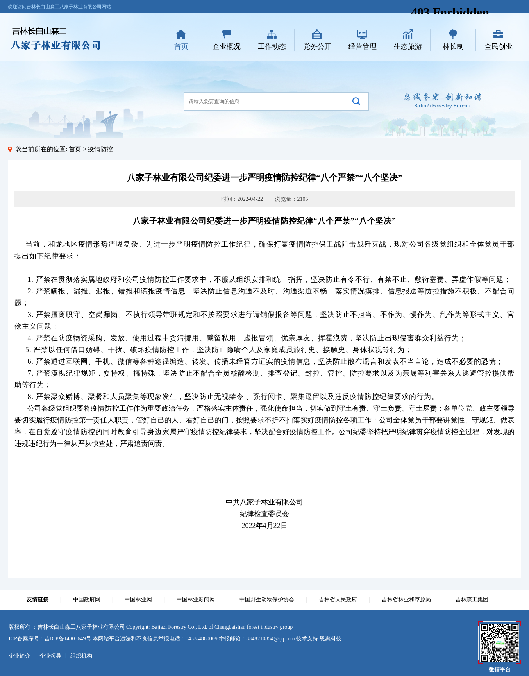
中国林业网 (138, 600)
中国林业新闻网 (196, 600)
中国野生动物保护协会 (266, 600)
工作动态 (272, 46)
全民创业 (498, 46)
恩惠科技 (330, 639)
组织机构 (81, 656)
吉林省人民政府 (338, 600)
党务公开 (317, 46)
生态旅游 (408, 46)
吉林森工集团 (472, 600)
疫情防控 (100, 149)
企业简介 (19, 656)
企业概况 (227, 46)
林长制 (453, 46)
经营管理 (362, 46)
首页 (181, 46)
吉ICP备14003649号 (68, 639)
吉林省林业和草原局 (406, 600)
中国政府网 (86, 600)
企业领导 (50, 656)
